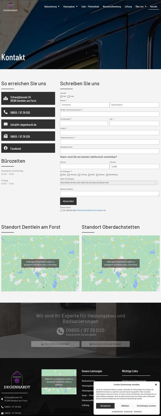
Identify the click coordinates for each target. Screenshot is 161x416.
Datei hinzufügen (67, 179)
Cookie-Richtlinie (117, 411)
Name (62, 101)
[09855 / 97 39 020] (6, 112)
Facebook (15, 148)
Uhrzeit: (113, 162)
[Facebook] (6, 148)
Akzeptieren (105, 406)
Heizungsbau (70, 6)
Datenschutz (128, 411)
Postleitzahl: (65, 119)
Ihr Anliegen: (65, 171)
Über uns (141, 6)
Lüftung (128, 6)
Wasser (102, 175)
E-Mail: (63, 128)
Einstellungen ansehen (146, 406)
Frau (72, 96)
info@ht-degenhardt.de (23, 124)
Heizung (73, 175)
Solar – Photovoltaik (90, 6)
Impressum (138, 411)
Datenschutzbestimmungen (90, 210)
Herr (64, 96)
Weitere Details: (66, 189)
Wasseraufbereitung (112, 6)
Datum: (63, 162)
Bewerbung (113, 175)
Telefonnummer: (67, 138)
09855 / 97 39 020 (20, 112)
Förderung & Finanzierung (134, 381)
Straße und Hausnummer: (71, 110)
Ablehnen (125, 406)
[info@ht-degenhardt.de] (6, 124)
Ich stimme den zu (84, 210)
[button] (156, 384)
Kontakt (153, 6)
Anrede (63, 93)
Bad (64, 175)
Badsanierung (51, 6)
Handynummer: (66, 147)
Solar (93, 175)
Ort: (111, 119)
